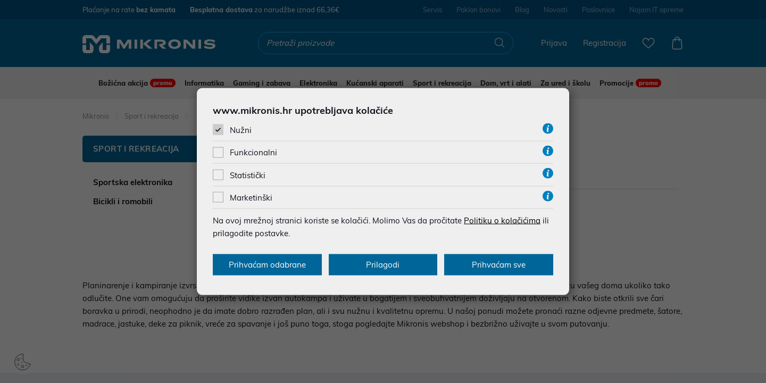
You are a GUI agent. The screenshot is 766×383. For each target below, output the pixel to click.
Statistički (247, 175)
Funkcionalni (253, 152)
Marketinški (251, 197)
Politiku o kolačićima (502, 220)
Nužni (241, 130)
